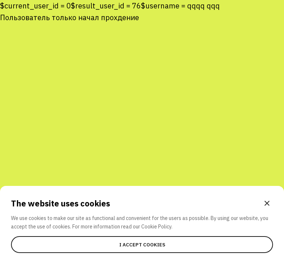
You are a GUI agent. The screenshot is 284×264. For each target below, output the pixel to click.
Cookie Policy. (156, 226)
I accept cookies (142, 244)
